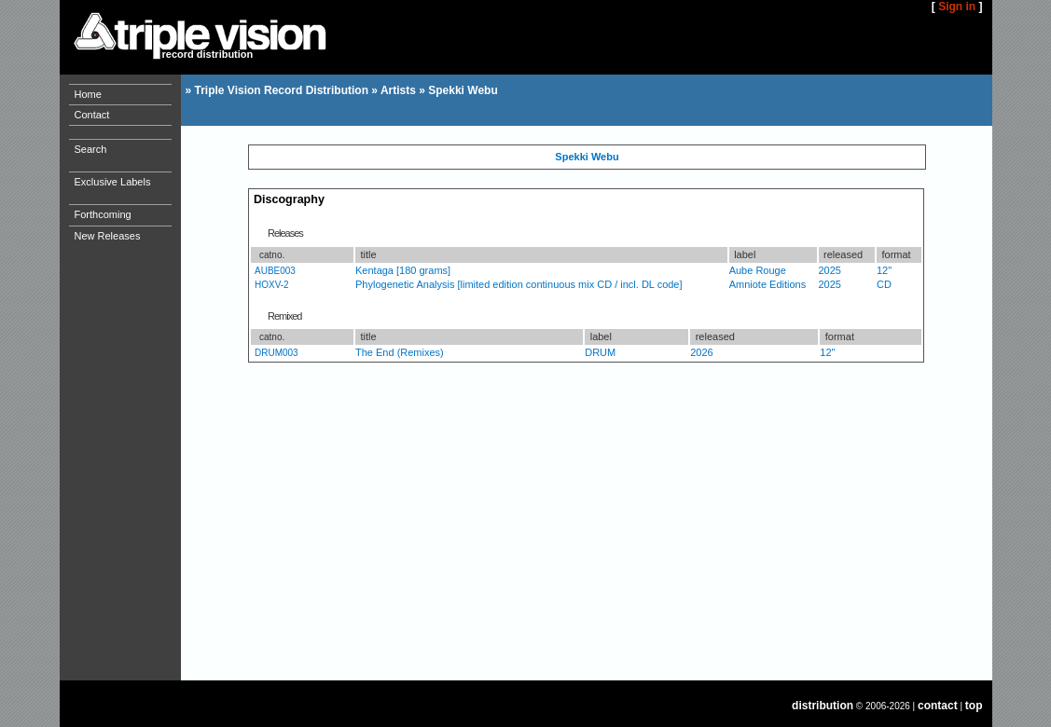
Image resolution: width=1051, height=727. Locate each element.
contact (938, 705)
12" (884, 270)
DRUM (600, 352)
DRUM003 (276, 353)
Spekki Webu (462, 90)
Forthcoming (103, 214)
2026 (701, 352)
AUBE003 (275, 271)
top (974, 705)
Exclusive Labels (113, 181)
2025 (830, 270)
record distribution (208, 54)
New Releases (108, 235)
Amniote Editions (768, 284)
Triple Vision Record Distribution (281, 90)
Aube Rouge (757, 270)
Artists (398, 90)
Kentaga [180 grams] (402, 270)
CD (884, 284)
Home (88, 94)
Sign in (956, 6)
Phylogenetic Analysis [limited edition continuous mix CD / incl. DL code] (519, 284)
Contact (92, 114)
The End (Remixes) (399, 352)
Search (91, 149)
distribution (822, 705)
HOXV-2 (272, 285)
